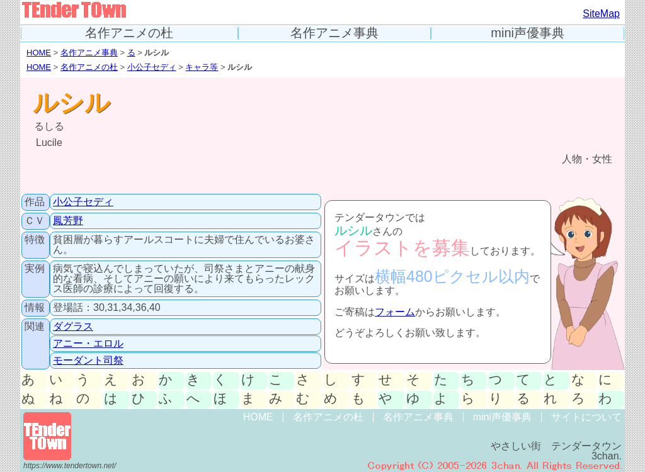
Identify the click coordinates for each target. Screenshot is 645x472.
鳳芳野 (68, 220)
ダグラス (73, 326)
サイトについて (586, 417)
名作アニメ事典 (334, 33)
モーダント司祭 (88, 360)
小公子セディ (151, 67)
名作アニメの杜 (129, 33)
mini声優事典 (527, 33)
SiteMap (601, 13)
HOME (38, 52)
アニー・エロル (88, 343)
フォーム (395, 311)
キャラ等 (201, 67)
